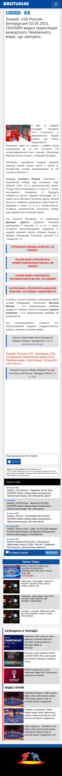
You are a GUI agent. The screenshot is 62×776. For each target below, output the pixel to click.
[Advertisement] (30, 61)
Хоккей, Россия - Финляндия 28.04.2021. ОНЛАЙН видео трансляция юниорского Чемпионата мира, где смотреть (29, 517)
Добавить (52, 552)
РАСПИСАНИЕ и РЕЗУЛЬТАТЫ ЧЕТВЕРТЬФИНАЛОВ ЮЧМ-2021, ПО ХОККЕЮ (32, 263)
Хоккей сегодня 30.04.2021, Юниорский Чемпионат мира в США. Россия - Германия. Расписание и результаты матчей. (31, 543)
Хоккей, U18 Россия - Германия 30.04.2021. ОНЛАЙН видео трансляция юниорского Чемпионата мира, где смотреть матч (30, 492)
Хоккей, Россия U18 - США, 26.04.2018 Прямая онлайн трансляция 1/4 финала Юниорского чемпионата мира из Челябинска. (32, 530)
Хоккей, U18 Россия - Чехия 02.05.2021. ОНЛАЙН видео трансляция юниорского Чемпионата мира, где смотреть (29, 505)
